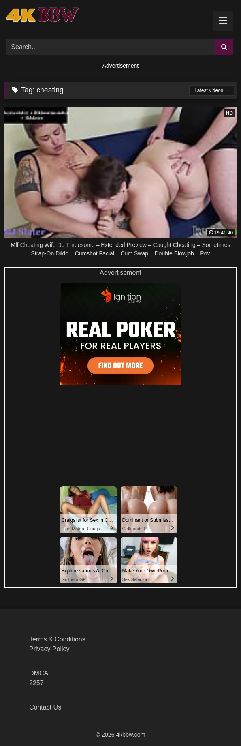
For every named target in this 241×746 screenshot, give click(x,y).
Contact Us (45, 707)
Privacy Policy (49, 648)
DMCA (38, 673)
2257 (36, 683)
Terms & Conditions (57, 639)
